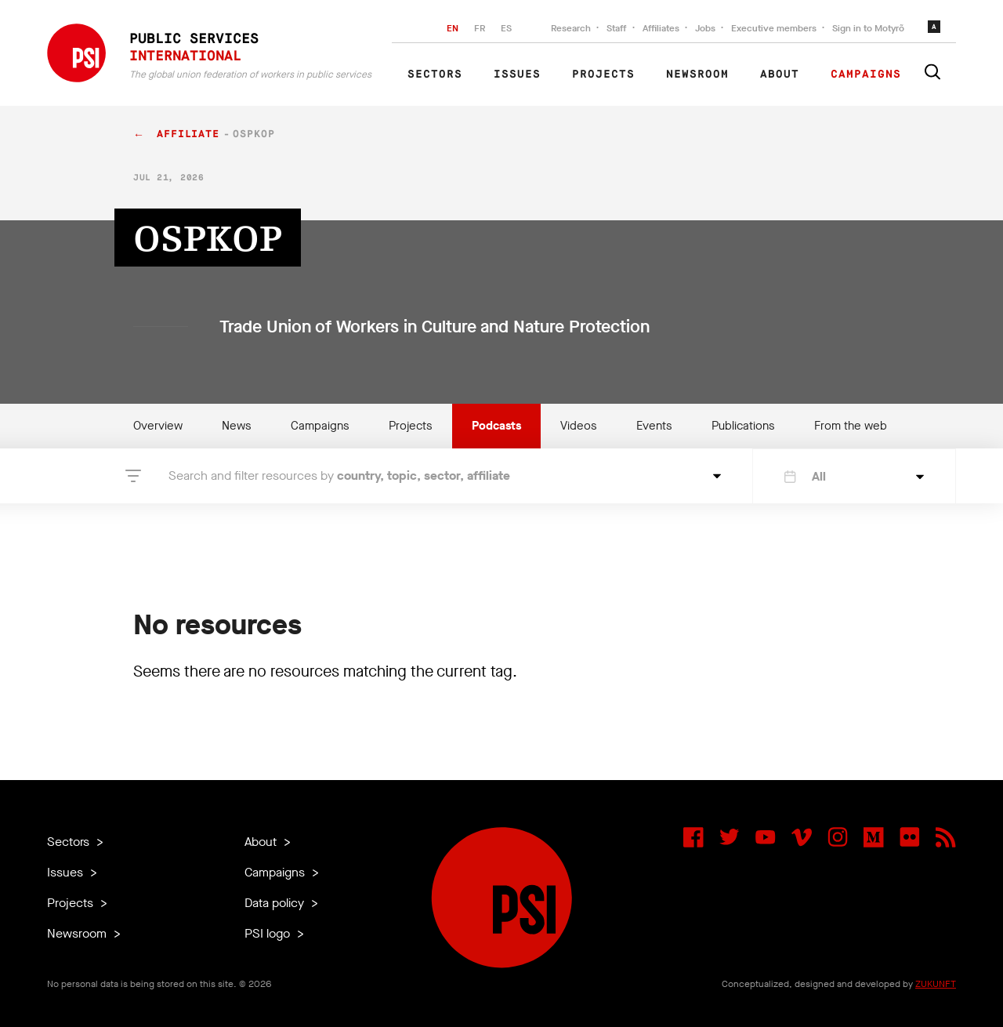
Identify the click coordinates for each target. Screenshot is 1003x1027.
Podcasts (496, 426)
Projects (603, 74)
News (237, 426)
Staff (617, 28)
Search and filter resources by (339, 475)
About (779, 74)
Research (571, 28)
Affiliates (661, 28)
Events (654, 426)
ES (506, 28)
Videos (578, 426)
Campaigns (866, 74)
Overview (158, 426)
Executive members (774, 28)
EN (452, 28)
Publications (743, 426)
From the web (850, 426)
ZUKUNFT (935, 984)
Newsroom (697, 74)
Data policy (275, 903)
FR (479, 28)
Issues (517, 74)
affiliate (188, 134)
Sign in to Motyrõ (868, 28)
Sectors (434, 74)
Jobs (705, 28)
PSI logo (268, 933)
